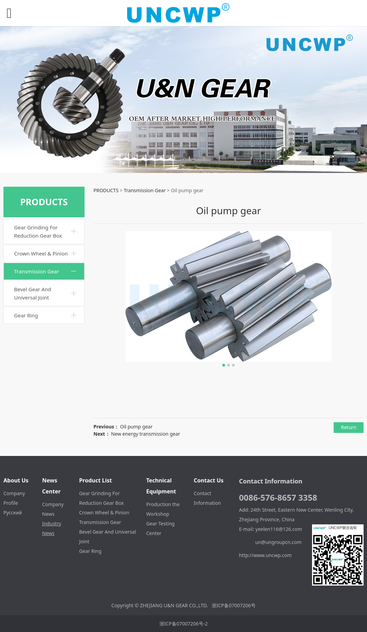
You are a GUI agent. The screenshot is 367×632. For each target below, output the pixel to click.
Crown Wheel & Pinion (41, 253)
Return (348, 427)
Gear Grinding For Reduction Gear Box (38, 231)
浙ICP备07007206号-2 (183, 623)
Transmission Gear (36, 271)
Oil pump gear (136, 426)
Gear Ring (26, 315)
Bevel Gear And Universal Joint (32, 293)
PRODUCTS (106, 190)
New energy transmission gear (145, 434)
